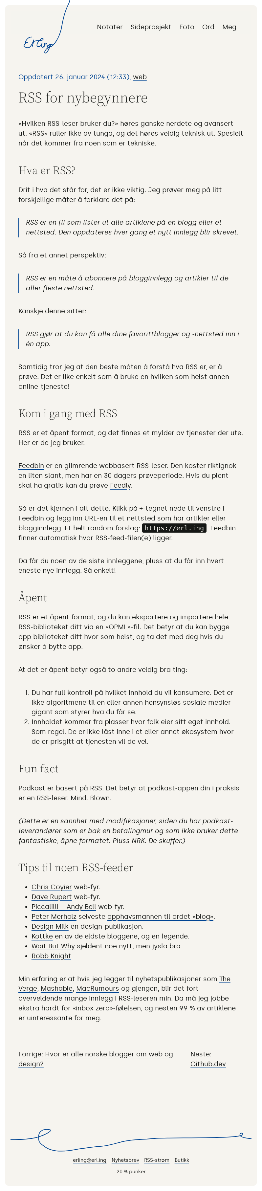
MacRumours (97, 988)
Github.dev (208, 1064)
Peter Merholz (54, 916)
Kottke (42, 936)
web (140, 77)
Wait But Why (53, 946)
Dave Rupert (52, 897)
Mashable (57, 988)
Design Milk (50, 926)
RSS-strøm (156, 1160)
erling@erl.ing (89, 1160)
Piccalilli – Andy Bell (64, 907)
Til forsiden (37, 44)
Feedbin (31, 466)
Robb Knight (51, 956)
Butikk (182, 1160)
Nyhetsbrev (125, 1160)
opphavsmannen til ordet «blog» (160, 916)
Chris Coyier (52, 887)
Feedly (120, 485)
